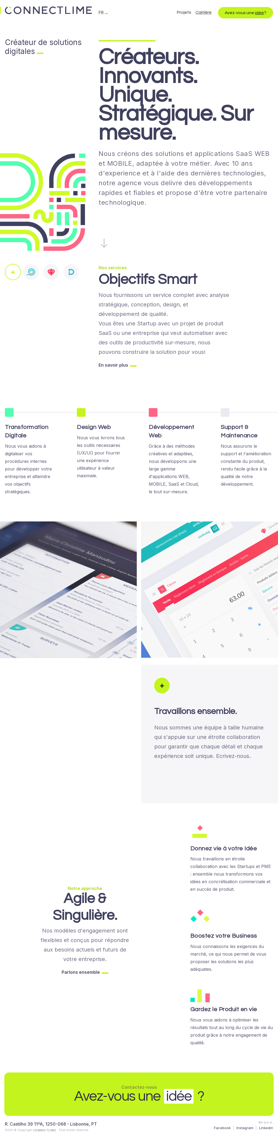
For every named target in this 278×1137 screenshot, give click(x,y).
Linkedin (266, 1128)
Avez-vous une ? (245, 13)
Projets (184, 12)
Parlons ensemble (81, 972)
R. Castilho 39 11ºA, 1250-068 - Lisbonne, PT (51, 1124)
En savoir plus (113, 365)
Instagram (244, 1128)
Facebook (222, 1128)
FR (101, 12)
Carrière (203, 12)
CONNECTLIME (45, 1130)
